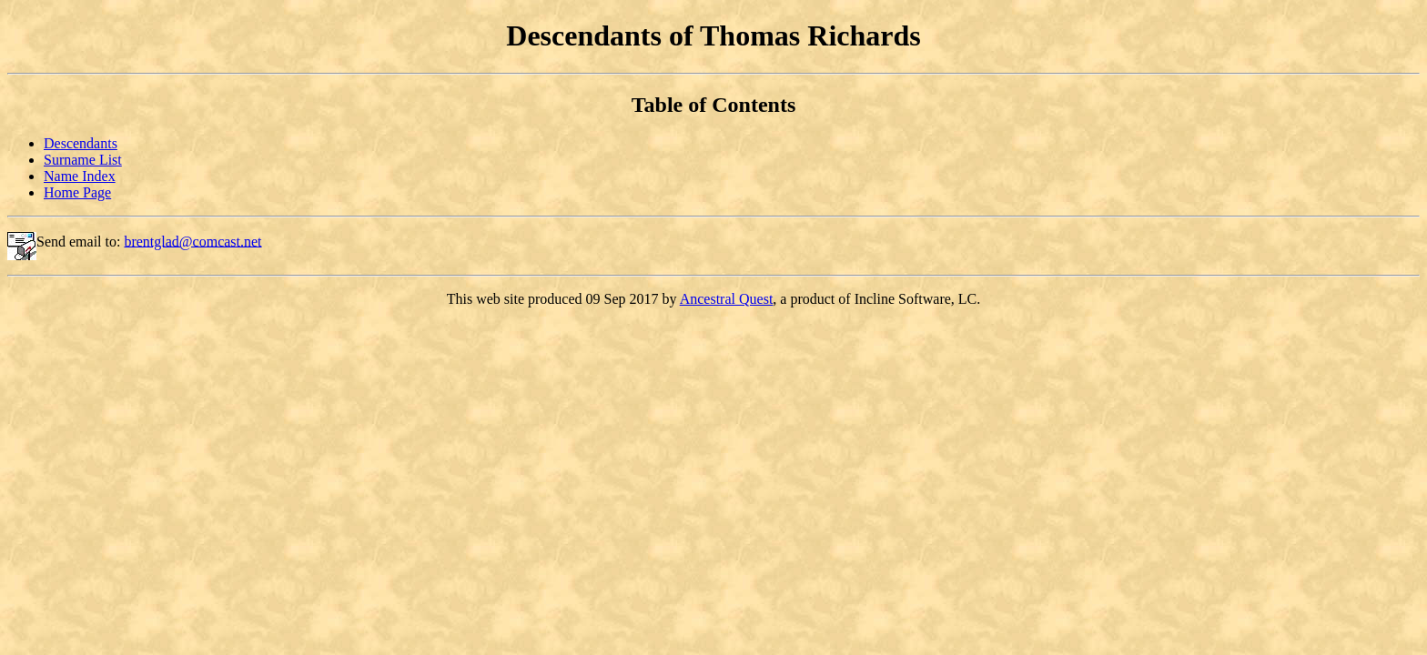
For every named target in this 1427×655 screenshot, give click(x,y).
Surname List (83, 159)
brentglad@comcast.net (192, 240)
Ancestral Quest (727, 299)
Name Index (80, 176)
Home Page (77, 192)
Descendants (80, 143)
